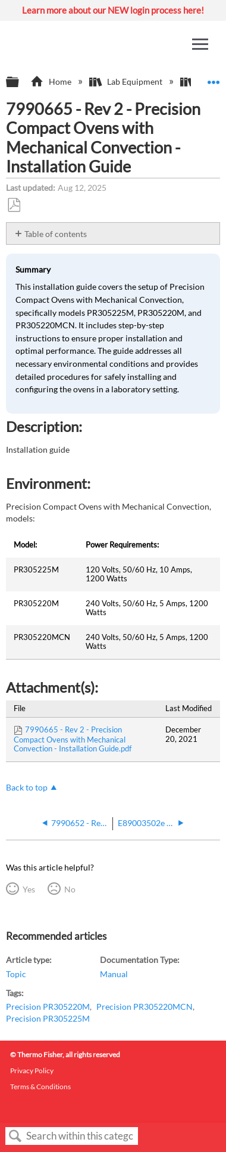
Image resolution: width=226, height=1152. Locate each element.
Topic (16, 974)
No (70, 889)
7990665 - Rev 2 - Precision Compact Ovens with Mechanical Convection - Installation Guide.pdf (72, 739)
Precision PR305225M (48, 1018)
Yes (29, 889)
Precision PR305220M (48, 1006)
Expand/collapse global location (213, 78)
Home (51, 81)
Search (15, 1136)
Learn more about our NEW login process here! (113, 10)
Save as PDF (13, 205)
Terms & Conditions (40, 1086)
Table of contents (55, 234)
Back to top (27, 787)
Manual (114, 974)
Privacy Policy (32, 1070)
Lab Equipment (126, 81)
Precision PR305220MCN (144, 1006)
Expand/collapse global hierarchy (20, 82)
